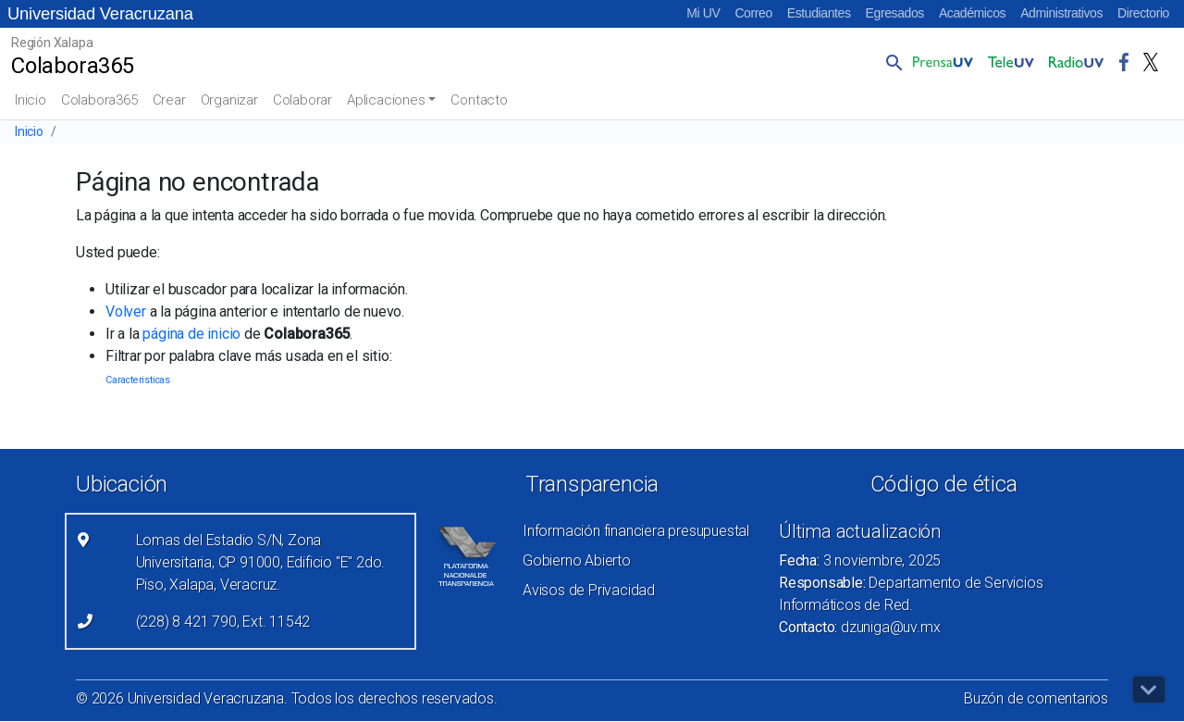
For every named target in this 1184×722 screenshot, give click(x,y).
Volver (125, 311)
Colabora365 (99, 100)
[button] (891, 62)
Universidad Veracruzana (100, 13)
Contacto (478, 100)
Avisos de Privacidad (589, 590)
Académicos (972, 13)
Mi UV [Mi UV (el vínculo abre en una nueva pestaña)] (703, 13)
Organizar (229, 100)
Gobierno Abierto (577, 560)
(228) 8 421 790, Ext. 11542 (223, 621)
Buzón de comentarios (1036, 698)
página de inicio (191, 333)
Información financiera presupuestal (636, 531)
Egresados (895, 13)
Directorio (1143, 13)
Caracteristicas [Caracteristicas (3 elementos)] (137, 380)
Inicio (30, 100)
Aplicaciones (386, 100)
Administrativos (1061, 13)
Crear (169, 100)
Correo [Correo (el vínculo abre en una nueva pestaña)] (752, 13)
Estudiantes (819, 13)
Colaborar (302, 100)
